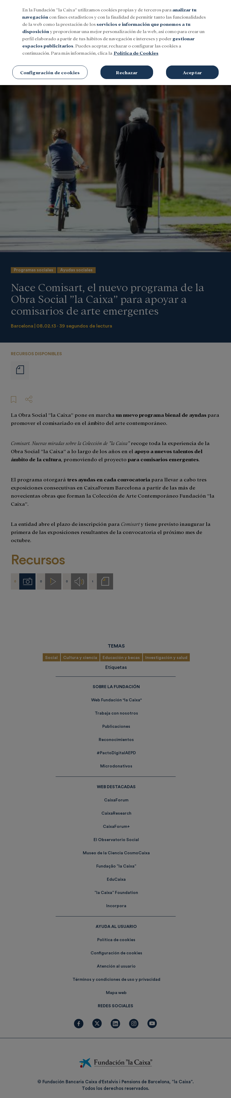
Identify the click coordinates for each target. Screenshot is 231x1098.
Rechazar (126, 61)
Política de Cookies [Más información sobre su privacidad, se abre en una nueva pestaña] (136, 41)
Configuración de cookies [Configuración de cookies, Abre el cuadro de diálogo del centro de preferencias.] (50, 61)
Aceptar (192, 61)
